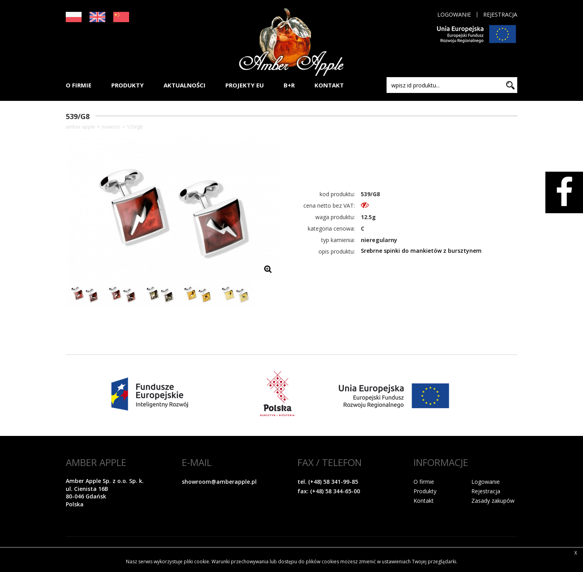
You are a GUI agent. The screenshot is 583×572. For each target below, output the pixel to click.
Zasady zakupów (492, 500)
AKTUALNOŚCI (185, 85)
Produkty (424, 491)
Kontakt (423, 500)
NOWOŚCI (111, 127)
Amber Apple (80, 127)
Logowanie (454, 14)
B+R (289, 85)
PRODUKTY (127, 85)
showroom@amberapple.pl (219, 481)
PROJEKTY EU (244, 85)
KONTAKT (329, 85)
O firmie (423, 481)
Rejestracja (500, 14)
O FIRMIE (78, 85)
